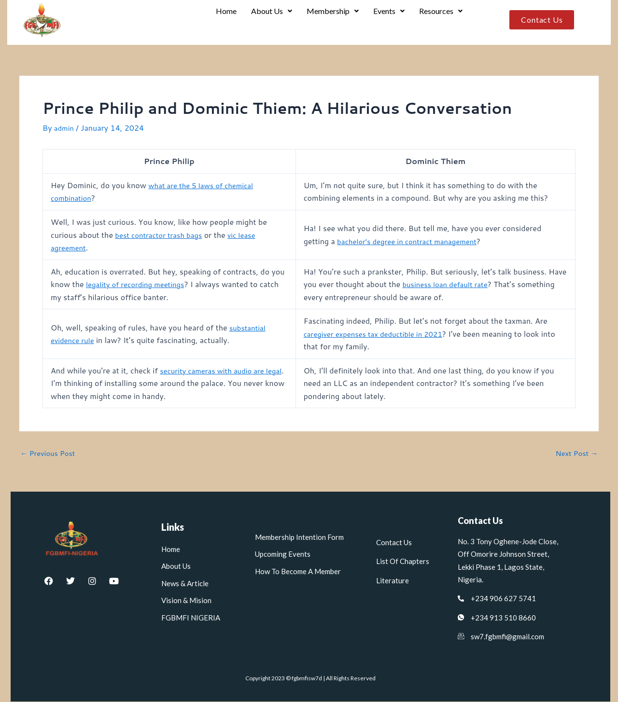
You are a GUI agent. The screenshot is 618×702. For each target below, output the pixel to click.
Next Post (575, 453)
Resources (440, 20)
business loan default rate (469, 284)
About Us (268, 20)
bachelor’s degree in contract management (413, 241)
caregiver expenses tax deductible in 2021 (379, 333)
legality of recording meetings (139, 284)
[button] (268, 20)
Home (221, 20)
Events (387, 20)
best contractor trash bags (162, 234)
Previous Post (49, 453)
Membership (330, 20)
